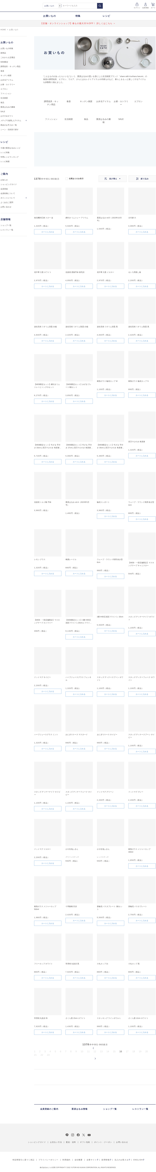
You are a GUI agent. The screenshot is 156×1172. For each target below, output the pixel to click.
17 (127, 1051)
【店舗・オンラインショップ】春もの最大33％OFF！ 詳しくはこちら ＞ (77, 23)
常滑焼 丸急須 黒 (72, 964)
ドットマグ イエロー (42, 849)
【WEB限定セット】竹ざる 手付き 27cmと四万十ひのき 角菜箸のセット (79, 446)
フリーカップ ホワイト (43, 964)
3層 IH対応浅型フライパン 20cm (110, 617)
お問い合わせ (6, 207)
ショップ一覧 (6, 225)
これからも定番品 (8, 57)
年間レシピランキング (10, 157)
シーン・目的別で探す (10, 129)
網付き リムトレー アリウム (77, 218)
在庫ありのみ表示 (76, 179)
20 (146, 1051)
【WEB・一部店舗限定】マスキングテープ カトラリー (47, 621)
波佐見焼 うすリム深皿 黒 (107, 327)
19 (140, 1051)
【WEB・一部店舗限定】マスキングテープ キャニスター (141, 564)
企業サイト (92, 1160)
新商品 (3, 53)
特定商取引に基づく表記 (23, 1160)
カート (153, 8)
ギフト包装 (85, 1142)
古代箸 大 (132, 218)
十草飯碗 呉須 (71, 906)
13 (101, 1051)
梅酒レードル (71, 559)
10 (82, 1051)
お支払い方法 (56, 1142)
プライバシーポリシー (48, 1160)
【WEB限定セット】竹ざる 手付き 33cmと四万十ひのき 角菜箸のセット (47, 446)
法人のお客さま (121, 1160)
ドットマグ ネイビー (42, 677)
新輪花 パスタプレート (137, 906)
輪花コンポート (103, 502)
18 (133, 1051)
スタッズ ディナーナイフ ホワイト (141, 618)
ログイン (137, 8)
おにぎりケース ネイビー (107, 734)
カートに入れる (47, 232)
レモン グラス (39, 559)
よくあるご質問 (7, 202)
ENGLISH (138, 1160)
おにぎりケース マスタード (77, 734)
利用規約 (66, 1160)
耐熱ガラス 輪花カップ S (138, 381)
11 (88, 1051)
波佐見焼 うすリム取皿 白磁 (77, 327)
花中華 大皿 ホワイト (42, 272)
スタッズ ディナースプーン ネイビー (141, 735)
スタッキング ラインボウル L (109, 1018)
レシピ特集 (5, 152)
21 (35, 1055)
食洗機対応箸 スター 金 (43, 218)
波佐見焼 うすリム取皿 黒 (138, 327)
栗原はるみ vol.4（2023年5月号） (77, 503)
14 (107, 1051)
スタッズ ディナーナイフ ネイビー (47, 793)
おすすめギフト (7, 116)
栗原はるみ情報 (79, 1109)
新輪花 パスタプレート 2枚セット (110, 907)
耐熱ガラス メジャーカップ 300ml (139, 850)
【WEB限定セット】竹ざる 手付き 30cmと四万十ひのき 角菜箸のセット (110, 446)
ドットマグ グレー (135, 792)
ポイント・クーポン (103, 1142)
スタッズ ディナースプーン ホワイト (110, 678)
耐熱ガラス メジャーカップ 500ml (45, 907)
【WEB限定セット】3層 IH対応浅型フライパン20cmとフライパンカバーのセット (79, 621)
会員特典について (8, 193)
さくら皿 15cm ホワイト (75, 1018)
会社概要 (79, 1160)
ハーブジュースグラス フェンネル (78, 678)
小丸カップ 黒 (134, 964)
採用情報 (105, 1160)
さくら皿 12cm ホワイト (138, 1018)
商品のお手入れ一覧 (9, 125)
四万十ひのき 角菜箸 (136, 442)
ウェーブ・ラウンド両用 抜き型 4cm (141, 503)
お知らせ (4, 180)
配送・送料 (71, 1142)
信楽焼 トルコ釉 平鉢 (42, 502)
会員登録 (145, 8)
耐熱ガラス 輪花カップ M (107, 381)
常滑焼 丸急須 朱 (41, 1018)
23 (48, 1055)
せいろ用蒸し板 (134, 272)
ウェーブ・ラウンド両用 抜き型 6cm (110, 560)
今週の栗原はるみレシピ (10, 148)
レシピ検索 (5, 161)
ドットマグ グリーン (105, 792)
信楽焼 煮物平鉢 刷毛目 (75, 272)
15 (114, 1051)
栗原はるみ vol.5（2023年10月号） (109, 219)
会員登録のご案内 (49, 1109)
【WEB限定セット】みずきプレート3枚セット (78, 385)
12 (95, 1051)
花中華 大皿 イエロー (105, 272)
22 (42, 1055)
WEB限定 (4, 62)
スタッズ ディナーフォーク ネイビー (79, 793)
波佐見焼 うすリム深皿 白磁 (45, 327)
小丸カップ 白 (102, 964)
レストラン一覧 (7, 230)
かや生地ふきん (72, 849)
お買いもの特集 (7, 48)
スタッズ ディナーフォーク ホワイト (141, 678)
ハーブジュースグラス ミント (46, 734)
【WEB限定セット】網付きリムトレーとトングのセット (47, 385)
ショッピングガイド (9, 184)
